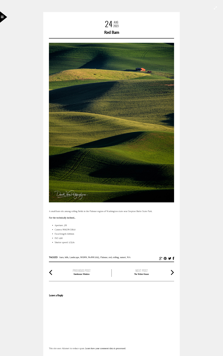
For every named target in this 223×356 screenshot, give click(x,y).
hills (66, 257)
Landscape (74, 257)
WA (128, 257)
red (110, 257)
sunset (123, 257)
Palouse (104, 257)
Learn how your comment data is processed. (105, 348)
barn (62, 257)
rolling (116, 257)
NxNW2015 (93, 257)
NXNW (83, 257)
